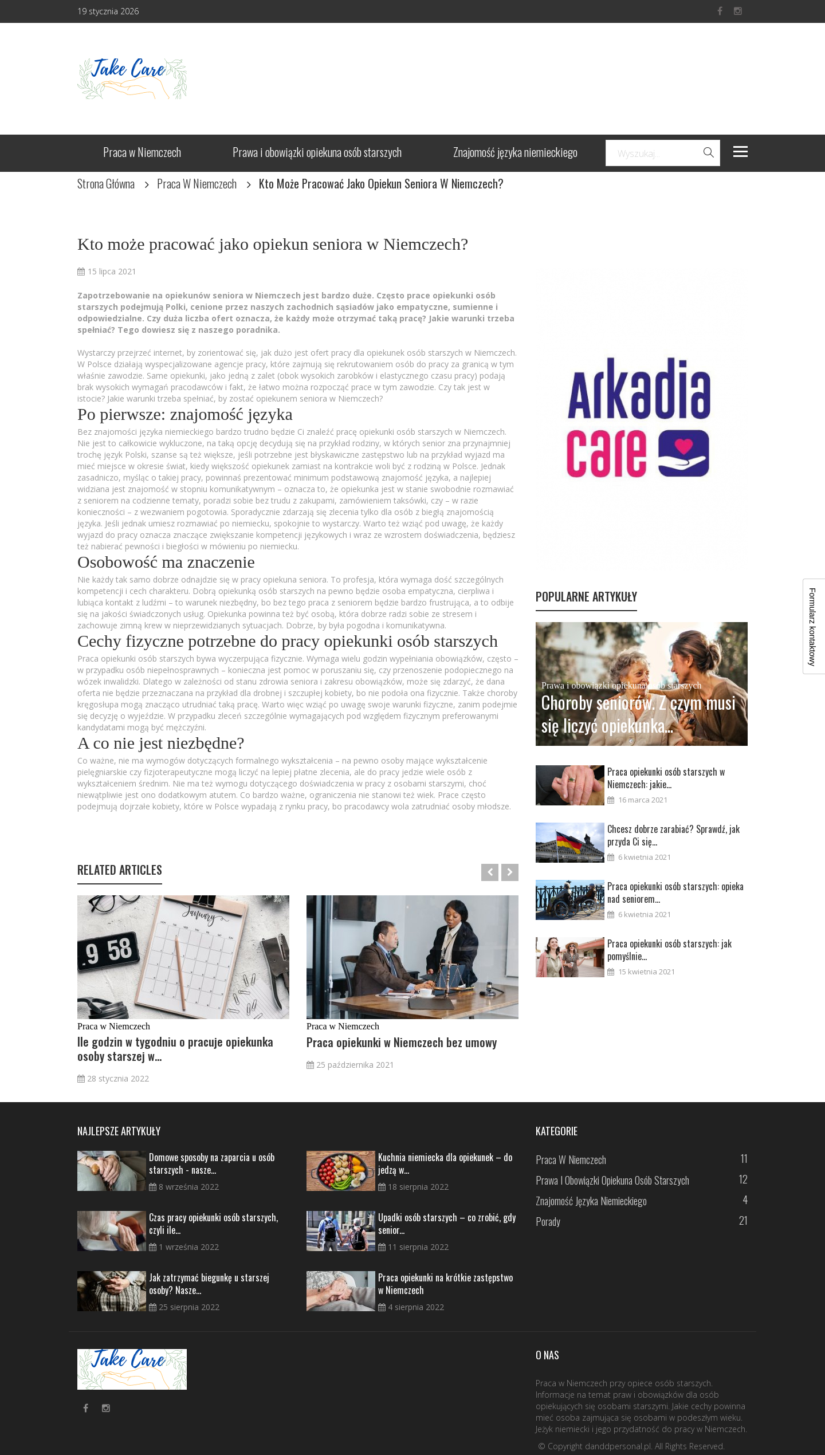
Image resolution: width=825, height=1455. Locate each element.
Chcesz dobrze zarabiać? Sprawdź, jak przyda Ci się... (673, 835)
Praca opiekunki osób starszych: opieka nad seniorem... (675, 892)
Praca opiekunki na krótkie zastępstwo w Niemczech (445, 1283)
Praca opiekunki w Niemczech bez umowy (402, 1042)
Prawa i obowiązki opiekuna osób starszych (317, 153)
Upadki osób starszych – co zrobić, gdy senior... (447, 1223)
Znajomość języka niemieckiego (515, 153)
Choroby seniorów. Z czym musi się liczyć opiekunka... (638, 714)
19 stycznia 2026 (108, 11)
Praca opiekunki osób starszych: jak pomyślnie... (669, 949)
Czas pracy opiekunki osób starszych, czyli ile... (213, 1223)
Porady (548, 1221)
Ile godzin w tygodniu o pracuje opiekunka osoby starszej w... (175, 1049)
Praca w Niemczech (142, 153)
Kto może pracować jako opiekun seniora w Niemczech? (272, 243)
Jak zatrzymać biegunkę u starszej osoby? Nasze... (209, 1283)
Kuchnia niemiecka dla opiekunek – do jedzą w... (445, 1163)
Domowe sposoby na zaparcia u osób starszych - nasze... (211, 1163)
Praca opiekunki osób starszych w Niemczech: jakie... (666, 778)
